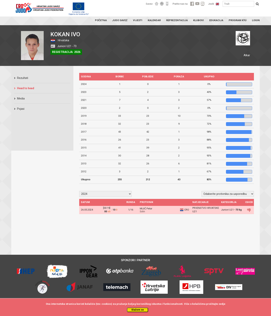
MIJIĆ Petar (146, 208)
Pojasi (20, 108)
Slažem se (137, 309)
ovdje (222, 303)
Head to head (25, 88)
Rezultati (22, 77)
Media (21, 98)
